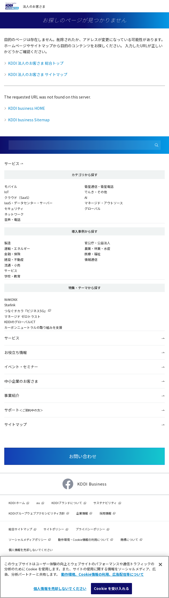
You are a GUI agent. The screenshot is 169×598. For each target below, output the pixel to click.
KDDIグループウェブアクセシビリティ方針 (37, 513)
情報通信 (90, 259)
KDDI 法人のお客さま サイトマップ (37, 74)
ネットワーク (14, 214)
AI (85, 197)
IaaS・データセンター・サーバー (28, 202)
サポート (23, 410)
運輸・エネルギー (17, 248)
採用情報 (105, 513)
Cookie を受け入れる (111, 588)
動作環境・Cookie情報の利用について (83, 539)
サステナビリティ (105, 503)
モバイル (10, 186)
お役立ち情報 (15, 352)
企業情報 (82, 513)
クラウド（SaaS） (17, 197)
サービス (11, 163)
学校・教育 (12, 276)
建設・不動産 (14, 259)
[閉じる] (160, 564)
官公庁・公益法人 (97, 242)
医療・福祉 (92, 253)
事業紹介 (11, 395)
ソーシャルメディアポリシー (28, 539)
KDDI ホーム (17, 503)
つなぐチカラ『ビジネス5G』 (25, 310)
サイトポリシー (53, 529)
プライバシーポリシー (90, 529)
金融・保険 (12, 253)
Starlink (9, 304)
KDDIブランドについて (67, 503)
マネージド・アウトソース (103, 202)
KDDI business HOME (26, 108)
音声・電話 (12, 219)
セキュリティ (13, 208)
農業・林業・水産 (97, 248)
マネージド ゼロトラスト (22, 316)
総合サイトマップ (20, 529)
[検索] (157, 145)
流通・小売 (12, 265)
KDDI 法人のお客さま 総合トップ (36, 63)
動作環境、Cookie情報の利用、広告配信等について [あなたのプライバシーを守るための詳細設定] (102, 574)
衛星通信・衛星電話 (98, 186)
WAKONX (10, 299)
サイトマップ (15, 424)
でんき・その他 (95, 191)
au (38, 503)
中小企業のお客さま (21, 381)
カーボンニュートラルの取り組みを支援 (33, 327)
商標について (129, 539)
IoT (6, 191)
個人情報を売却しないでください (31, 550)
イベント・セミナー (21, 366)
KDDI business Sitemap (29, 119)
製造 (7, 242)
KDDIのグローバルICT (19, 321)
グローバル (92, 208)
